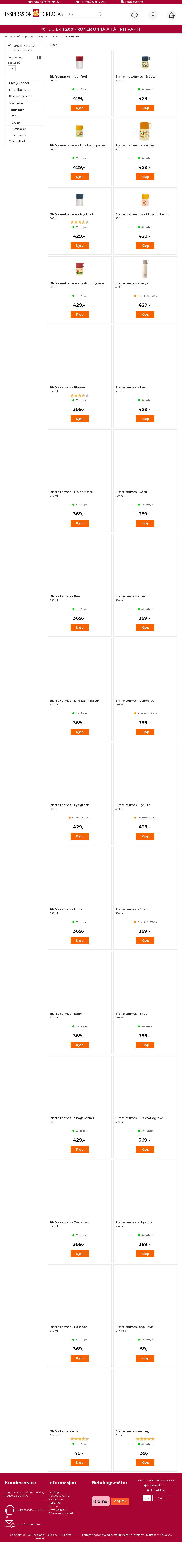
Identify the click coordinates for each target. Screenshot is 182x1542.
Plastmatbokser (20, 96)
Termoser (72, 36)
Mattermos (19, 135)
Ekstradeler (19, 128)
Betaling (53, 1492)
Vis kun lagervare (23, 50)
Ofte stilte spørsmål (60, 1513)
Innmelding (156, 1485)
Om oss (53, 1506)
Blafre (56, 36)
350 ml (16, 116)
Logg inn (153, 15)
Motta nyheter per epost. (156, 1480)
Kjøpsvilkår (54, 1502)
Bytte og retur (57, 1509)
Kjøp (80, 108)
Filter (53, 45)
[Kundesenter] (134, 15)
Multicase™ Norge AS (158, 1534)
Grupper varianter (24, 45)
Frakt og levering (58, 1495)
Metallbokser (18, 89)
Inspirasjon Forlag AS (34, 36)
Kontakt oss (55, 1499)
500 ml (16, 122)
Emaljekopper (19, 83)
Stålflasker (16, 103)
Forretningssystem (94, 1534)
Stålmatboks (18, 141)
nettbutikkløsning (121, 1534)
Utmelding (158, 1490)
